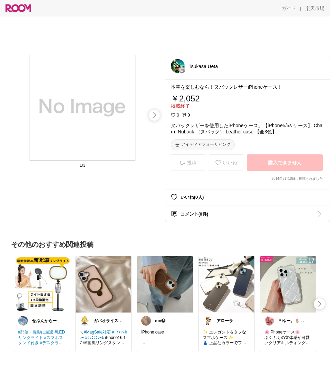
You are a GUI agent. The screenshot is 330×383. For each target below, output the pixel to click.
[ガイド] (289, 8)
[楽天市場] (314, 8)
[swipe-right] (154, 115)
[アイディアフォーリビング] (203, 144)
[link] (42, 284)
